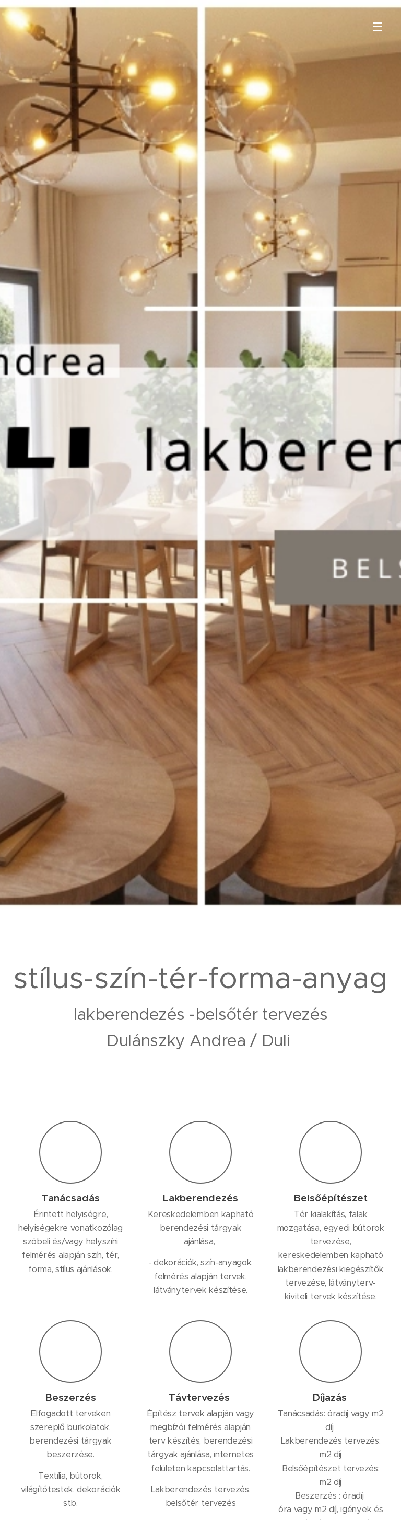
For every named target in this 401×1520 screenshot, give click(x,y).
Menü (377, 26)
